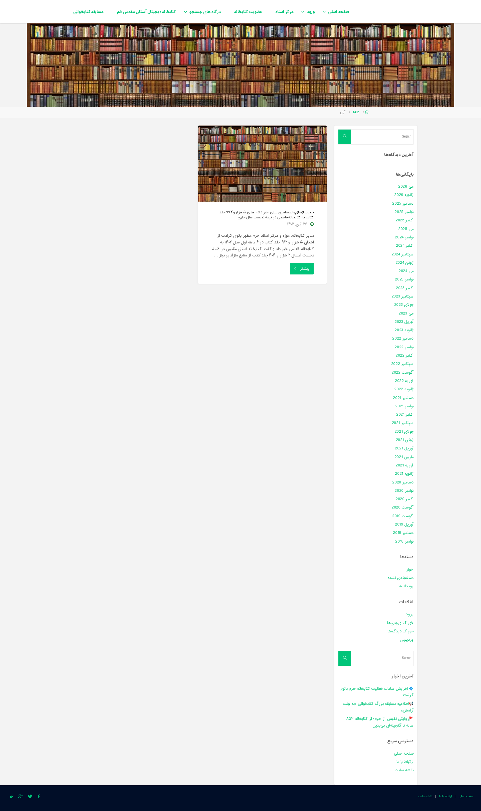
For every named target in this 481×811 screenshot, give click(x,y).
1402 (355, 112)
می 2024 (406, 271)
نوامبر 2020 (404, 490)
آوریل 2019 (404, 524)
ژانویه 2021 (404, 473)
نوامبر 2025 (404, 212)
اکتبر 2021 (405, 414)
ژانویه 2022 (404, 389)
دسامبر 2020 (403, 482)
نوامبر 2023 (404, 279)
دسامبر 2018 (403, 533)
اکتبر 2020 (404, 499)
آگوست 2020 (402, 507)
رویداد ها (406, 586)
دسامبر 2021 (403, 398)
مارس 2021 (404, 457)
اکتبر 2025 (404, 220)
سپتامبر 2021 (403, 423)
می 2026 (406, 186)
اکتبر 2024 (405, 245)
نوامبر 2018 (404, 541)
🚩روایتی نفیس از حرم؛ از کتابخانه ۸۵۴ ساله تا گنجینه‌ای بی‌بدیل (380, 722)
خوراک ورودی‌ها (400, 623)
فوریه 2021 (404, 465)
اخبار (410, 569)
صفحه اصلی (404, 753)
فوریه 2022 (404, 381)
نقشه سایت (404, 770)
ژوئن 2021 (405, 440)
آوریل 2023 (404, 322)
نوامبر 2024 (404, 237)
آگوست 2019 (403, 516)
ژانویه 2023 (404, 330)
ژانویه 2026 (404, 195)
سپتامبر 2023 (402, 296)
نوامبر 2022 (404, 347)
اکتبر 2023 (405, 288)
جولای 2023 (404, 304)
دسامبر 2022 (403, 338)
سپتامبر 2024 (402, 254)
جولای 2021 (404, 431)
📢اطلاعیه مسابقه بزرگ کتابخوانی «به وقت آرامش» (378, 707)
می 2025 (406, 229)
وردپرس (406, 639)
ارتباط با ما (405, 762)
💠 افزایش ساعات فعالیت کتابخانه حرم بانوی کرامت (376, 692)
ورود (410, 614)
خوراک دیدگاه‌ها (400, 631)
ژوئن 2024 (404, 262)
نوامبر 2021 (404, 406)
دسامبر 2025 (403, 203)
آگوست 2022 (402, 372)
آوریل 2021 (404, 448)
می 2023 (406, 313)
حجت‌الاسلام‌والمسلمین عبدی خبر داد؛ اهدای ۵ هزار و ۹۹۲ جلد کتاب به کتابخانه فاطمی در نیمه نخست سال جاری (266, 215)
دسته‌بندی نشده (400, 578)
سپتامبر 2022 (402, 364)
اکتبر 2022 (404, 355)
